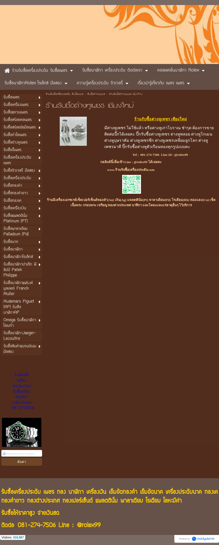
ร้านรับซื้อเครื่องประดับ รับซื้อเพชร (64, 94)
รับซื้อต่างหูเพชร (96, 94)
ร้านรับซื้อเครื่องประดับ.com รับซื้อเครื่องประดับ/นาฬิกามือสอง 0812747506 (22, 391)
